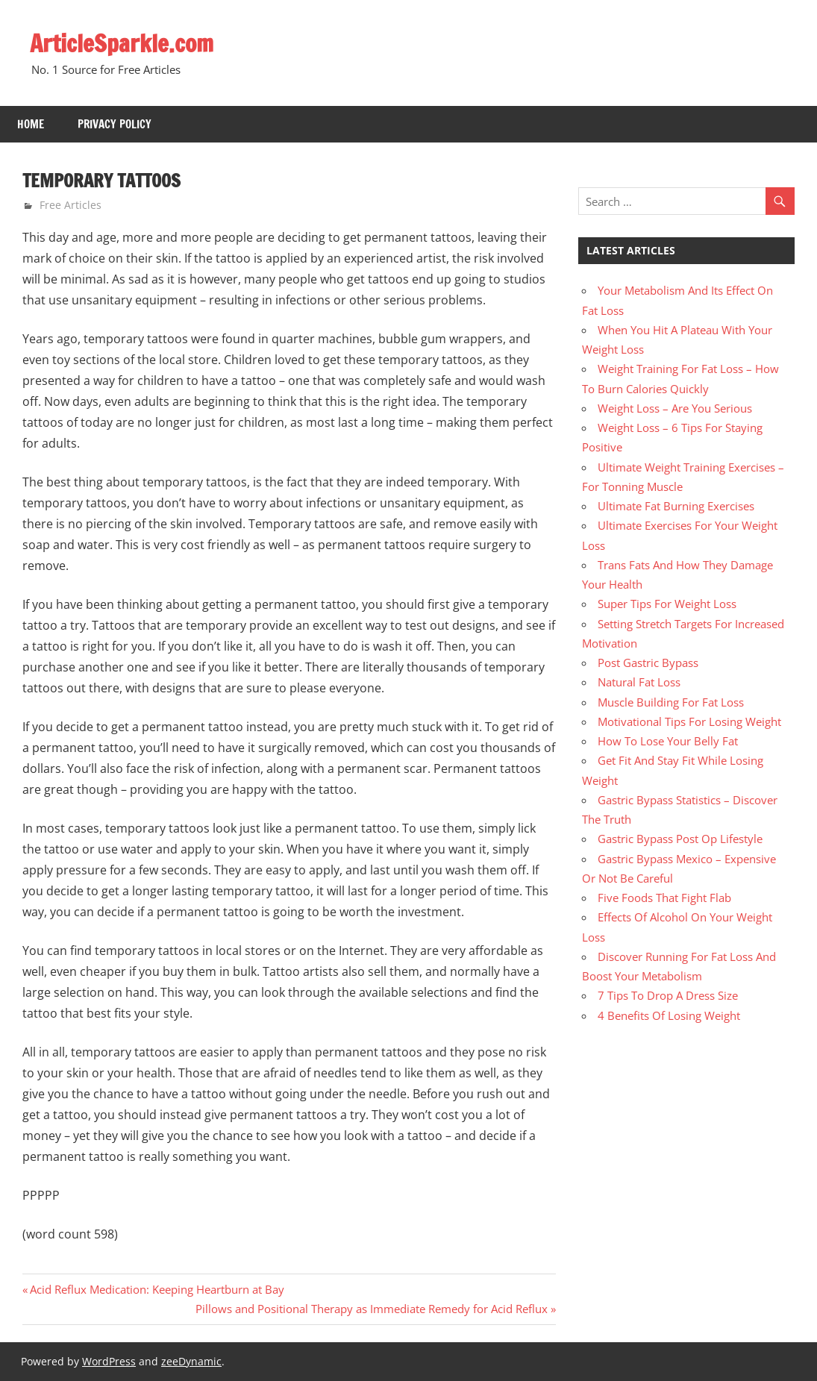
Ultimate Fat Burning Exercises (676, 505)
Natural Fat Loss (639, 681)
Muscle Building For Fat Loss (671, 702)
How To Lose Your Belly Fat (668, 740)
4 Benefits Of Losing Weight (669, 1015)
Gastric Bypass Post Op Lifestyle (680, 838)
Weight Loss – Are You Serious (675, 408)
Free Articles (70, 205)
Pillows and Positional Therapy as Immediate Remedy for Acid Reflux (371, 1308)
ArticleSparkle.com (123, 43)
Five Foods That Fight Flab (664, 897)
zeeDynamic (191, 1361)
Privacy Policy (114, 124)
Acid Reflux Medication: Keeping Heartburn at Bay (156, 1289)
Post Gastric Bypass (648, 662)
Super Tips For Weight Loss (667, 603)
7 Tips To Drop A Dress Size (668, 995)
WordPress (109, 1361)
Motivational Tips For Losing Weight (689, 721)
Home (30, 124)
